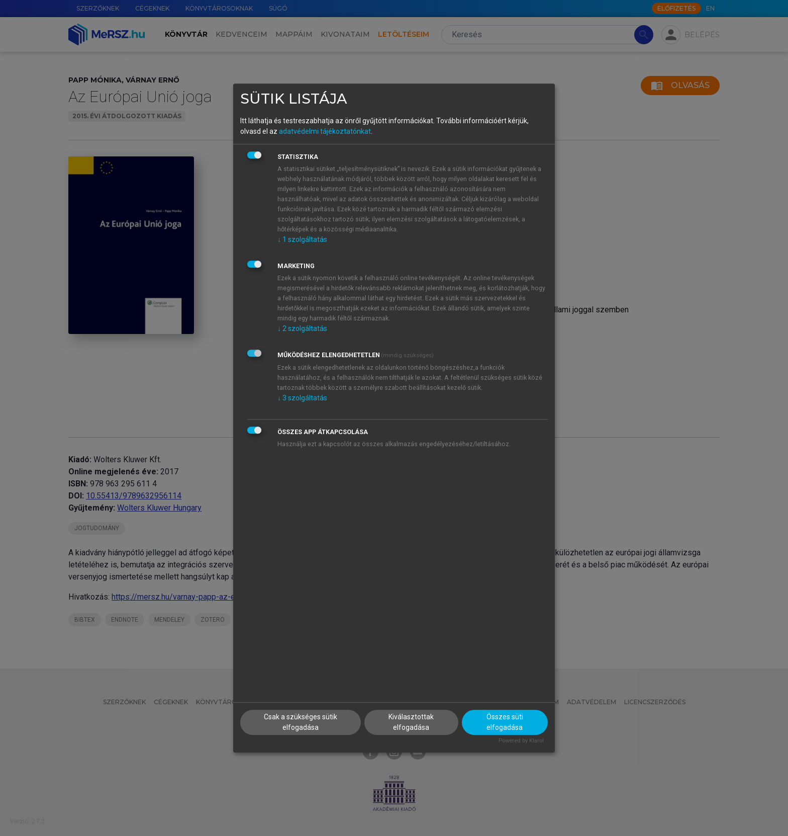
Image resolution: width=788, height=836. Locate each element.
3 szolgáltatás (302, 398)
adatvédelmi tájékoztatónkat (325, 131)
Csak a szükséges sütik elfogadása (300, 722)
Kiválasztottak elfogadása (411, 722)
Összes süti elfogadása (504, 722)
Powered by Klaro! (521, 740)
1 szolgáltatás (302, 239)
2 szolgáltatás (302, 328)
